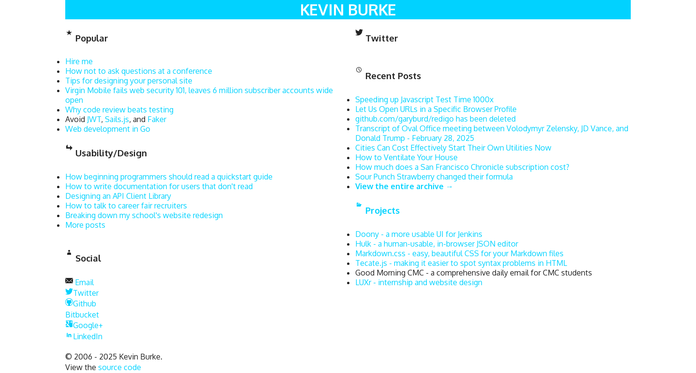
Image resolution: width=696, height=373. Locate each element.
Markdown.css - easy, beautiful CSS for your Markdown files (459, 253)
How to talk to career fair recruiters (126, 205)
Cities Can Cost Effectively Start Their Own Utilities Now (453, 147)
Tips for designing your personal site (128, 80)
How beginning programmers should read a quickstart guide (169, 176)
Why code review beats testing (119, 109)
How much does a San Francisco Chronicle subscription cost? (462, 167)
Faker (156, 119)
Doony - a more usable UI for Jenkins (418, 234)
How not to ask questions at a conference (138, 71)
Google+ (84, 325)
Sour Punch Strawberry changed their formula (434, 176)
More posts (85, 225)
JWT (94, 119)
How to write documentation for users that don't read (159, 186)
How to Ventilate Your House (406, 157)
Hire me (79, 61)
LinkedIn (83, 336)
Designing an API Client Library (118, 196)
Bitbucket (82, 314)
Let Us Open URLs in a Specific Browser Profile (436, 109)
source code (119, 367)
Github (80, 303)
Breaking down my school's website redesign (144, 215)
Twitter (82, 293)
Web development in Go (107, 129)
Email (84, 282)
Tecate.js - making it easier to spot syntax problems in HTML (461, 263)
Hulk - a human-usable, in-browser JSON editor (436, 244)
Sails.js (117, 119)
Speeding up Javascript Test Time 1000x (424, 99)
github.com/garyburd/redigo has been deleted (435, 119)
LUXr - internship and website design (418, 282)
